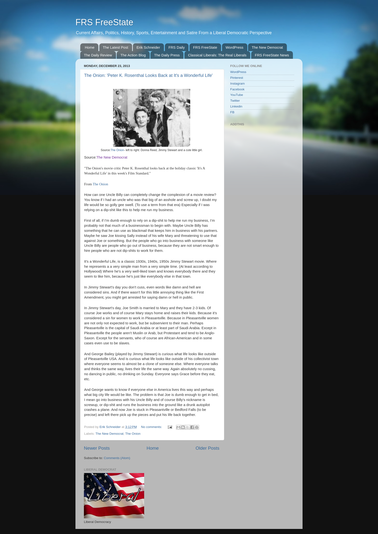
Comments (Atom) (117, 458)
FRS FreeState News (272, 55)
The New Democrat (267, 47)
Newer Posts (97, 448)
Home (89, 47)
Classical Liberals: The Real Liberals (217, 55)
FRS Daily (177, 47)
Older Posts (207, 448)
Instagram (237, 83)
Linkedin (236, 106)
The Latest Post (115, 47)
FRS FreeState (104, 22)
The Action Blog (133, 55)
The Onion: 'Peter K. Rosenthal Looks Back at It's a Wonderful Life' (148, 75)
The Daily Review (98, 55)
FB (232, 112)
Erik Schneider (148, 47)
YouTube (236, 95)
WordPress (234, 47)
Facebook (237, 89)
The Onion (117, 150)
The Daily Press (167, 55)
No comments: (152, 427)
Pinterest (236, 78)
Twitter (235, 100)
